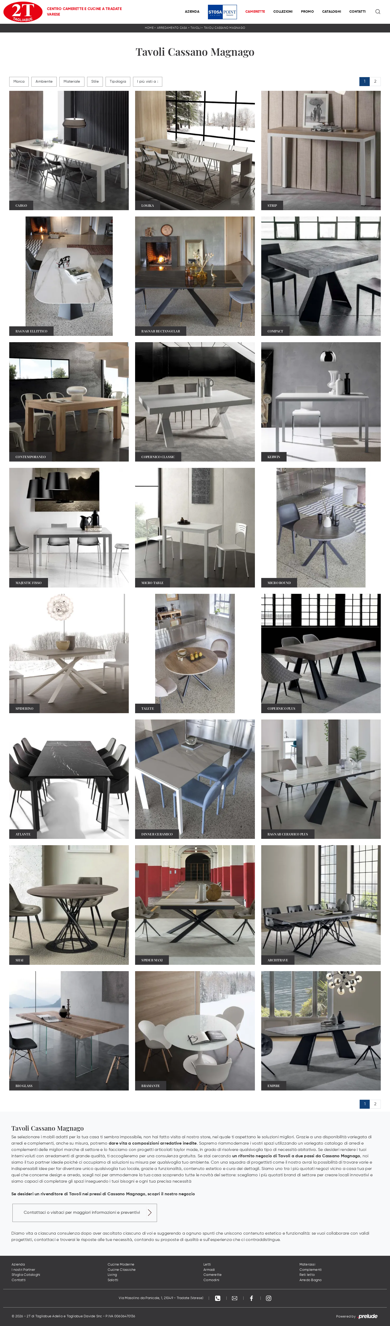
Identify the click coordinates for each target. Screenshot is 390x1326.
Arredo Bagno (310, 1280)
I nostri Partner (23, 1270)
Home (149, 27)
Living (112, 1275)
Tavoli (196, 27)
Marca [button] (19, 81)
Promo (307, 11)
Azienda (192, 11)
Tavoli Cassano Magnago (224, 27)
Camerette (255, 11)
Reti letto (307, 1275)
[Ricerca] (378, 12)
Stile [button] (95, 81)
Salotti (113, 1280)
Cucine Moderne (121, 1264)
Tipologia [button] (118, 81)
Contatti (357, 11)
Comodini (211, 1280)
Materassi (307, 1264)
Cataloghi (331, 11)
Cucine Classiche (122, 1270)
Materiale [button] (72, 81)
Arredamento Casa (172, 27)
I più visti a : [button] (147, 81)
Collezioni (283, 11)
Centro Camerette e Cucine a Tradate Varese (84, 11)
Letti (207, 1264)
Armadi (209, 1270)
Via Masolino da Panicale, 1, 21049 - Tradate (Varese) (161, 1298)
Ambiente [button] (44, 81)
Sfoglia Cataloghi (26, 1275)
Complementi (310, 1270)
